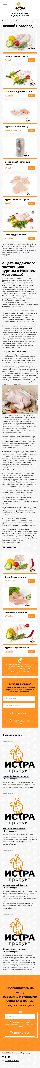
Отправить (19, 713)
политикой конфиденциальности (17, 721)
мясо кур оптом (8, 534)
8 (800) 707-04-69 (20, 15)
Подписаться (20, 1032)
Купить (32, 60)
